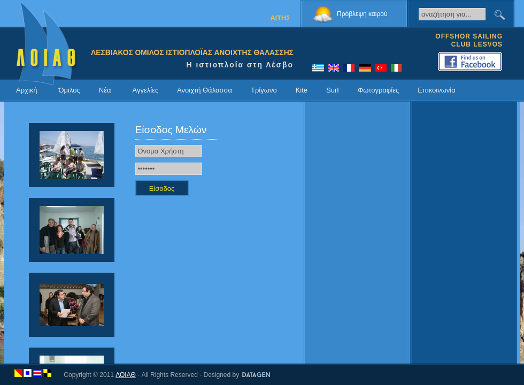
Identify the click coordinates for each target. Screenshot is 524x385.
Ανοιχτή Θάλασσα (204, 90)
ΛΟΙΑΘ (125, 375)
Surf (332, 90)
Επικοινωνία (437, 90)
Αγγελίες (145, 90)
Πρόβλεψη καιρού (362, 14)
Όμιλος (69, 90)
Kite (301, 90)
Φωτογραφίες (378, 90)
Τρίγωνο (264, 90)
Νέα (105, 90)
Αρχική (26, 90)
